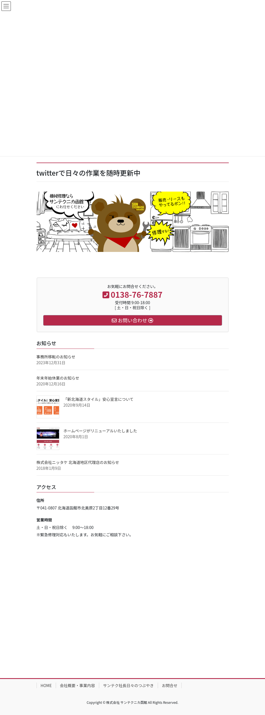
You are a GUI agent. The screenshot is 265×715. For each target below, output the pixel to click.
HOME (46, 685)
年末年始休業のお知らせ (58, 378)
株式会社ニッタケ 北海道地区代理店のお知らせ (78, 462)
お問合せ (170, 685)
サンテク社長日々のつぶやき (128, 685)
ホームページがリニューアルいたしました (100, 430)
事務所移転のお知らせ (56, 356)
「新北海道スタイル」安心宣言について (99, 399)
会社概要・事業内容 (77, 685)
